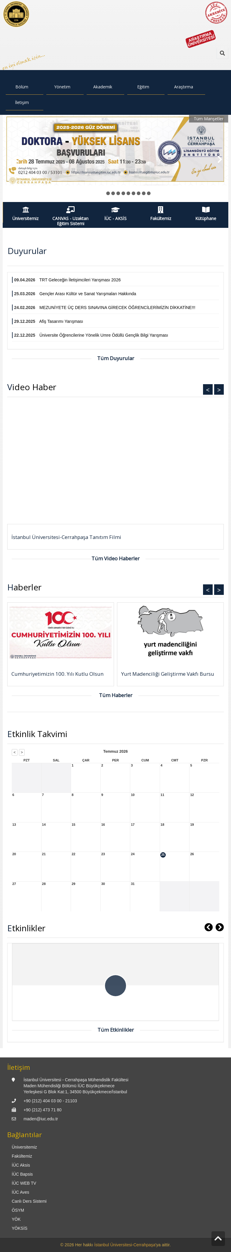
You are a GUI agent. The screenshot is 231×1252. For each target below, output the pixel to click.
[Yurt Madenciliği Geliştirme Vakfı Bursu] (170, 633)
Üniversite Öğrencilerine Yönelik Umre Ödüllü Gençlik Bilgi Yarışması (103, 335)
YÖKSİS (19, 1228)
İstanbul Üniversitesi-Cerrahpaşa (125, 1244)
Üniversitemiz (24, 1147)
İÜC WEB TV (24, 1183)
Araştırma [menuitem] (183, 87)
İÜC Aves (20, 1192)
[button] (14, 158)
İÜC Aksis (21, 1165)
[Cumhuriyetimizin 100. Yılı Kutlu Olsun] (60, 633)
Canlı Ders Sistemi (29, 1201)
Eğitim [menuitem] (143, 87)
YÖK (16, 1219)
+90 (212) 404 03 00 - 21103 (50, 1100)
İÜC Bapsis (22, 1174)
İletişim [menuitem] (22, 102)
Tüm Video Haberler (115, 558)
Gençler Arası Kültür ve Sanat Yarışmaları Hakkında (87, 293)
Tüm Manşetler (208, 118)
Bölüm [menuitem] (21, 87)
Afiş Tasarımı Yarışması (61, 321)
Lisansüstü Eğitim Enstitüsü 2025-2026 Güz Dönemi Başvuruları (69, 189)
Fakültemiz (22, 1156)
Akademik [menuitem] (102, 87)
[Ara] (222, 53)
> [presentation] (115, 463)
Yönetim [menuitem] (62, 87)
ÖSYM (18, 1210)
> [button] (218, 390)
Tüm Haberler (115, 695)
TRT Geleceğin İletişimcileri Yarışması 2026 (80, 279)
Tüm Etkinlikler (115, 1029)
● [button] (103, 192)
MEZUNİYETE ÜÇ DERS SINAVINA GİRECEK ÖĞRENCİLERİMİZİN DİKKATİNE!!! (117, 307)
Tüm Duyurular (115, 358)
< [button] (207, 390)
